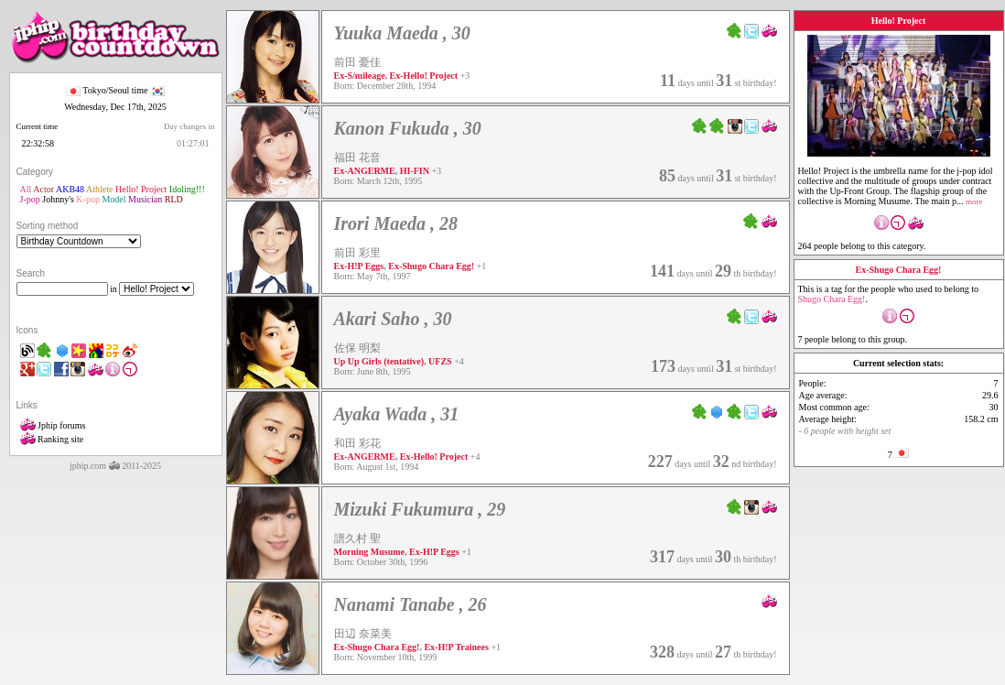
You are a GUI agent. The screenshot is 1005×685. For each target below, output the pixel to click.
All (26, 189)
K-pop (88, 199)
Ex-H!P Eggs (359, 266)
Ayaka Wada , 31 (396, 414)
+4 (459, 361)
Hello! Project (141, 189)
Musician (145, 199)
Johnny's (58, 199)
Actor (43, 189)
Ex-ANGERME (364, 171)
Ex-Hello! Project (424, 76)
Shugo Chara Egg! (832, 299)
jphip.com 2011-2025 (115, 466)
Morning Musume (369, 552)
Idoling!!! (187, 189)
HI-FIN (414, 171)
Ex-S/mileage (359, 76)
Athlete (99, 189)
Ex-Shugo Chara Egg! (431, 266)
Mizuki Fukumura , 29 (420, 509)
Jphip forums (53, 425)
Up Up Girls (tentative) (379, 361)
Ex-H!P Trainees (456, 647)
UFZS (440, 361)
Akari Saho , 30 (393, 319)
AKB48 (70, 189)
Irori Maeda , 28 (396, 223)
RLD (174, 199)
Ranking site (52, 439)
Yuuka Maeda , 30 (402, 33)
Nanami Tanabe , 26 (410, 604)
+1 (482, 266)
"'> (78, 241)
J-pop (30, 199)
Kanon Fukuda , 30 (407, 128)
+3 (465, 76)
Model (113, 199)
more (974, 201)
